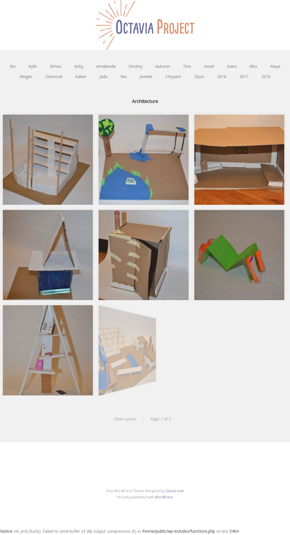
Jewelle (146, 76)
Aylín (33, 66)
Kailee (80, 76)
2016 (265, 76)
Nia (123, 76)
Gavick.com (174, 490)
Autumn (162, 66)
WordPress (164, 497)
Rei (13, 66)
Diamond (53, 76)
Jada (103, 76)
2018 (221, 76)
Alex (253, 66)
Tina (187, 66)
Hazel (209, 66)
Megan (26, 76)
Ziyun (199, 76)
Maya (275, 66)
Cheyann (173, 76)
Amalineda (106, 66)
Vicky (78, 66)
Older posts (125, 419)
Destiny (135, 66)
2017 (243, 76)
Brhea (55, 66)
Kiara (231, 66)
